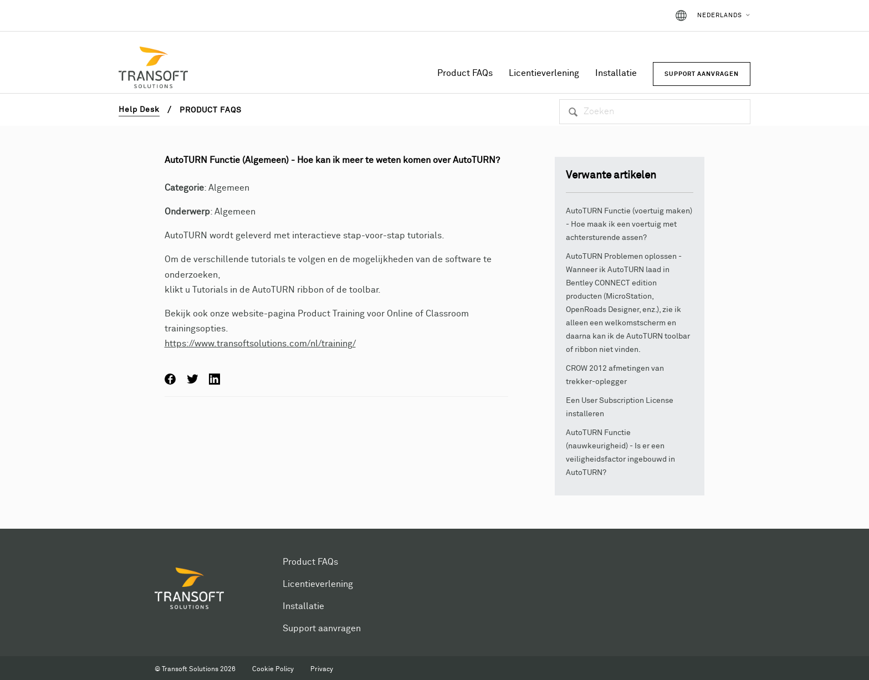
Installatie (616, 73)
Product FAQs (465, 73)
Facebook (170, 379)
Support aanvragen (322, 628)
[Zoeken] (654, 111)
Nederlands (719, 15)
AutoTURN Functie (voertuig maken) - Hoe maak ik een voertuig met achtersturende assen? (629, 224)
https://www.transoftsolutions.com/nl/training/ (260, 343)
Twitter (192, 379)
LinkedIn (214, 379)
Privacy (321, 669)
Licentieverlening (544, 73)
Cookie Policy (273, 669)
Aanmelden (634, 15)
